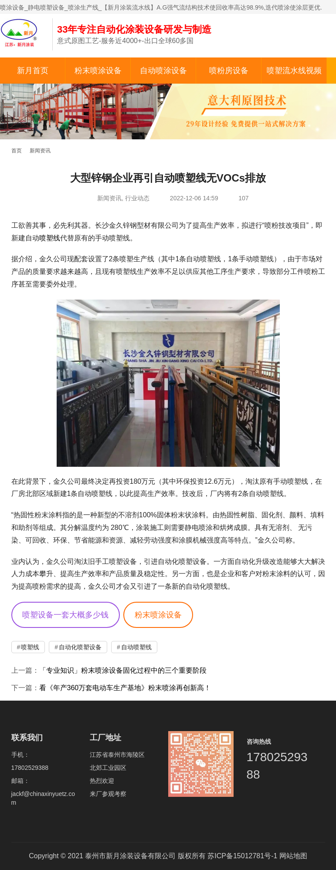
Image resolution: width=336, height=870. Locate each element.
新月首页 (32, 70)
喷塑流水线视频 (294, 70)
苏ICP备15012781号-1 (242, 856)
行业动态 (137, 198)
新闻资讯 (109, 198)
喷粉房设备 (228, 70)
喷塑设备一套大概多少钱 (65, 614)
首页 (16, 151)
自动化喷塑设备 (80, 647)
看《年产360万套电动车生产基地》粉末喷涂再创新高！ (125, 687)
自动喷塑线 (136, 647)
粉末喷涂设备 (98, 70)
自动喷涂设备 (163, 70)
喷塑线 (49, 238)
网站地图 (293, 856)
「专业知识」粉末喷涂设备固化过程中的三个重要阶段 (123, 670)
